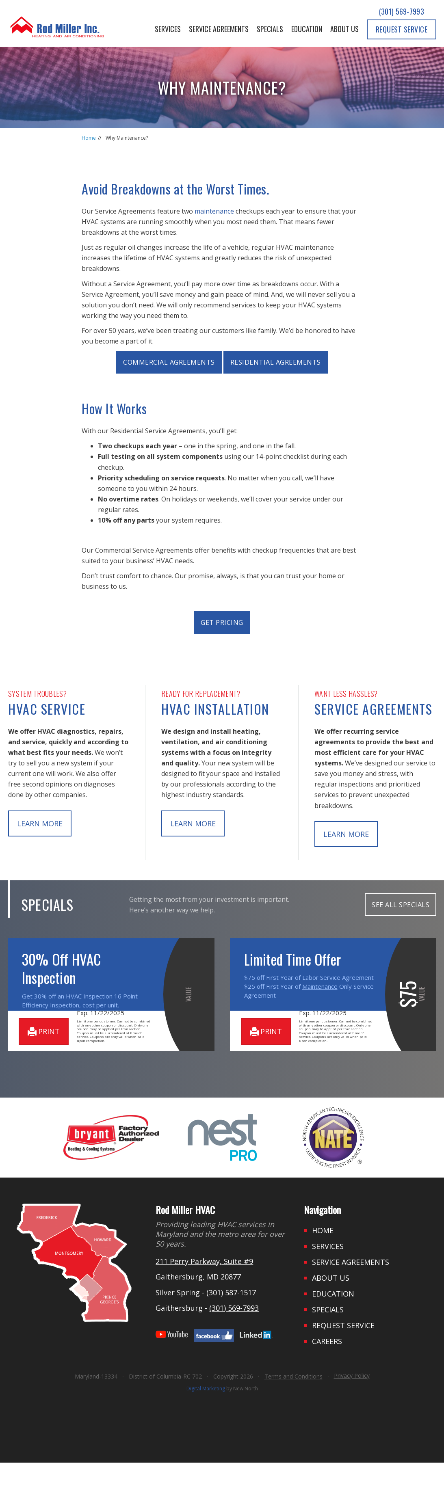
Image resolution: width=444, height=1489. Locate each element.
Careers (327, 1367)
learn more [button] (40, 823)
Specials (270, 28)
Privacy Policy (352, 1402)
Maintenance (320, 986)
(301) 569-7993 (401, 11)
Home (89, 137)
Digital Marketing (205, 1414)
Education (306, 28)
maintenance (214, 211)
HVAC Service (46, 708)
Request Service (402, 29)
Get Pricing (222, 622)
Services (168, 28)
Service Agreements (219, 28)
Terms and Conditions (293, 1403)
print (44, 1057)
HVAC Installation (215, 708)
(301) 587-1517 (231, 1318)
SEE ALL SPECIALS (400, 904)
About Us (344, 28)
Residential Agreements (275, 362)
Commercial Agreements (169, 362)
